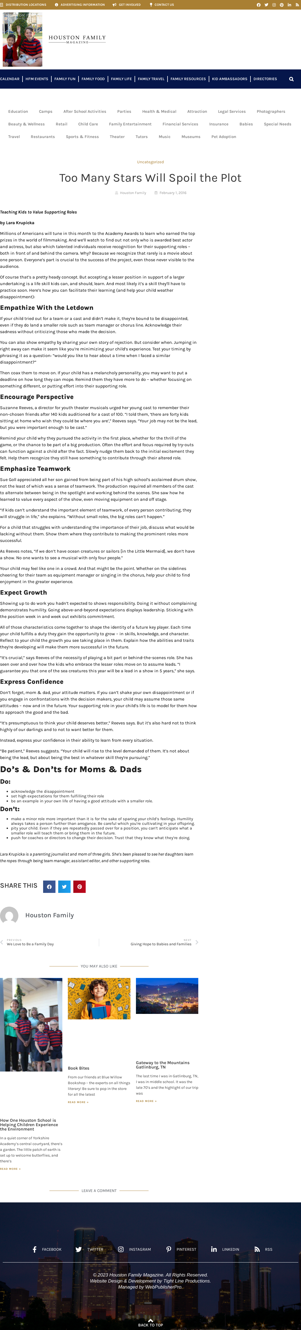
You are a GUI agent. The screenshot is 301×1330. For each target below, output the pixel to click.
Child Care (88, 124)
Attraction (197, 111)
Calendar (9, 79)
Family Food (93, 79)
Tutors (142, 136)
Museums (191, 136)
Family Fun (65, 79)
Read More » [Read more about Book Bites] (78, 1102)
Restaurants (43, 136)
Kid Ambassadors (229, 79)
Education (18, 111)
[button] (291, 79)
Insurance (218, 124)
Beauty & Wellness (26, 124)
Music (165, 136)
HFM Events (37, 79)
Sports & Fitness (82, 136)
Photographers (271, 111)
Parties (124, 111)
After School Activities (84, 111)
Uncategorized (150, 161)
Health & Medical (159, 111)
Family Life (121, 79)
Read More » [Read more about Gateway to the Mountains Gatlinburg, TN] (146, 1101)
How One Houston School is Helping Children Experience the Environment (29, 1125)
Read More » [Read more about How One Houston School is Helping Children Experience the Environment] (10, 1169)
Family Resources (188, 79)
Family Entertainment (130, 124)
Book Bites (78, 1068)
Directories (265, 79)
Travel (14, 136)
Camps (45, 111)
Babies (246, 124)
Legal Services (232, 111)
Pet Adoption (223, 136)
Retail (61, 124)
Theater (117, 136)
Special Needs (277, 124)
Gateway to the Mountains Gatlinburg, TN (162, 1065)
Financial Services (180, 124)
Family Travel (151, 79)
